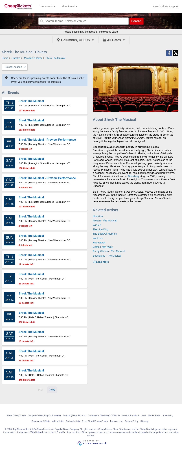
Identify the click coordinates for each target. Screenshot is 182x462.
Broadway (133, 176)
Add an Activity (73, 421)
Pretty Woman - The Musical (109, 251)
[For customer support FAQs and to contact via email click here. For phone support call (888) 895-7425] (165, 6)
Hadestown (99, 242)
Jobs (143, 415)
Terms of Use (116, 421)
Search (136, 21)
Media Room (154, 415)
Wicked (97, 225)
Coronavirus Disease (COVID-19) (103, 415)
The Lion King (100, 229)
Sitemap (144, 421)
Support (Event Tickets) (74, 415)
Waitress (98, 238)
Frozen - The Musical (105, 220)
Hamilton (98, 216)
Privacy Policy (131, 421)
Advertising (168, 415)
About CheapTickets (16, 415)
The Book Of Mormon (105, 233)
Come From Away (103, 246)
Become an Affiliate (41, 421)
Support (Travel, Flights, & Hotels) (44, 415)
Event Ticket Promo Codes (95, 421)
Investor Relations (130, 415)
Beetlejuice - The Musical (107, 255)
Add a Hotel (57, 421)
